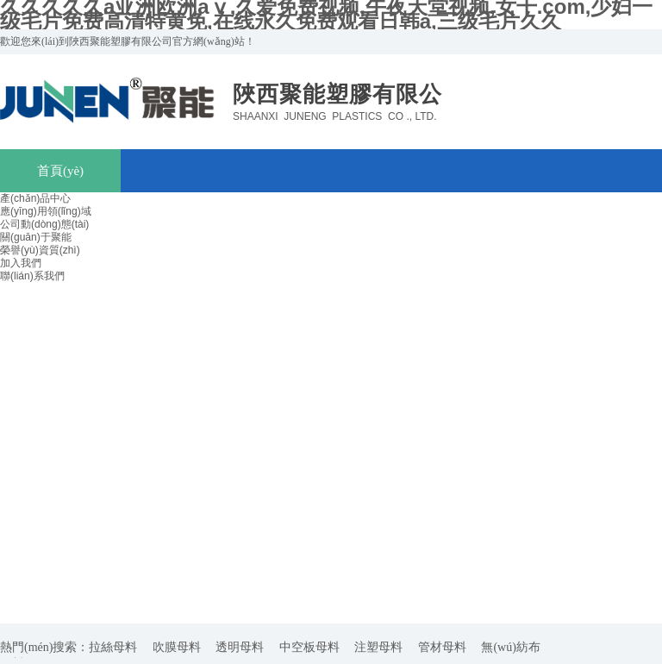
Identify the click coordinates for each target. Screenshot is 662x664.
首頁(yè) (60, 171)
